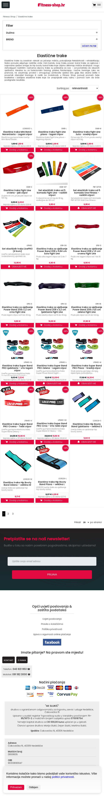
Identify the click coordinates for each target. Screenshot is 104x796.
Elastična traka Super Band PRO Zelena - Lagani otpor (52, 366)
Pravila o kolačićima (52, 624)
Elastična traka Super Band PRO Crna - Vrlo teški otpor (52, 424)
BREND (10, 39)
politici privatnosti (63, 776)
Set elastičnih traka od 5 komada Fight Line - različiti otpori (52, 192)
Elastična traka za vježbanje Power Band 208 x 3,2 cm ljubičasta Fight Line (52, 309)
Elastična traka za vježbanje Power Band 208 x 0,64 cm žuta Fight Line (52, 251)
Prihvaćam (16, 787)
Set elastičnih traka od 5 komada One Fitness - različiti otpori (86, 192)
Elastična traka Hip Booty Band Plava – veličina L (52, 483)
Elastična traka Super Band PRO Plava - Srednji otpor (87, 366)
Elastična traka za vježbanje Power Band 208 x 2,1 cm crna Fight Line (17, 309)
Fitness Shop (9, 16)
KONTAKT (8, 660)
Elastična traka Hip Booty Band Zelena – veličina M (17, 483)
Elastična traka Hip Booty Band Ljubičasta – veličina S (86, 425)
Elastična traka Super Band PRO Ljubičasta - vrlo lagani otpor (17, 368)
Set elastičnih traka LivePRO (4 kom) (17, 250)
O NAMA (22, 660)
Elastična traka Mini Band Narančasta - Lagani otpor (17, 133)
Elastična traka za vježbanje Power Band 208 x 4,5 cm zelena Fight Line (86, 309)
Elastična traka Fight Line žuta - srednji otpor (86, 133)
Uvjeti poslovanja (52, 618)
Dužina (10, 33)
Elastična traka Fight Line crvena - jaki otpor (17, 191)
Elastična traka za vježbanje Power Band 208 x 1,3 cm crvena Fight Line (86, 251)
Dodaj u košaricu (17, 149)
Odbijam (33, 787)
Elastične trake (25, 16)
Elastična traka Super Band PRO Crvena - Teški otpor (17, 425)
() (96, 4)
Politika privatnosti (52, 629)
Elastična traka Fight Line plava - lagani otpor (52, 133)
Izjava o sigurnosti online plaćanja (52, 634)
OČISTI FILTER (89, 46)
